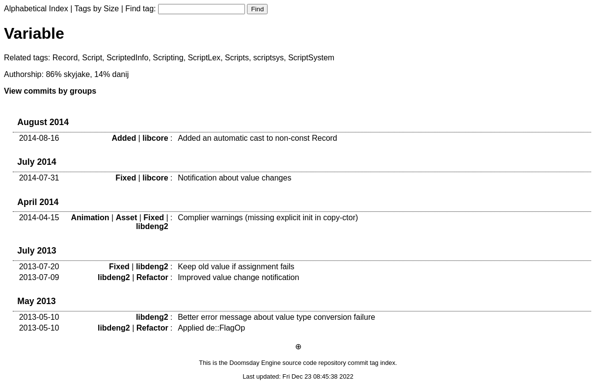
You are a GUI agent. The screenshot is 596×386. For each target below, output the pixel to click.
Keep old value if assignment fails (236, 266)
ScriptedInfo (127, 57)
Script (92, 57)
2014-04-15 (39, 217)
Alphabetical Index (36, 8)
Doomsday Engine (255, 362)
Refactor (152, 277)
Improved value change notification (238, 277)
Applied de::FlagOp (211, 328)
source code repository (314, 362)
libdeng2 (152, 226)
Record (65, 57)
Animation (90, 217)
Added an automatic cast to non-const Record (257, 138)
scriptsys (268, 57)
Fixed (125, 178)
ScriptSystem (311, 57)
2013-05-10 (39, 317)
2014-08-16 (39, 138)
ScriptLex (204, 57)
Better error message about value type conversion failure (276, 317)
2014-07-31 (39, 178)
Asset (126, 217)
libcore (155, 138)
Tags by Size (97, 8)
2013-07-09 (39, 277)
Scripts (237, 57)
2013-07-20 (39, 266)
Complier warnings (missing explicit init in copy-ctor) (268, 217)
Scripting (168, 57)
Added (123, 138)
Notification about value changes (234, 178)
